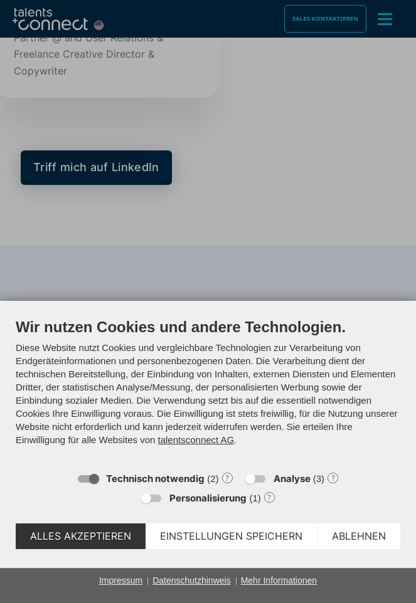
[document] (208, 391)
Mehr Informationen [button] (279, 580)
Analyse (292, 479)
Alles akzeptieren (80, 536)
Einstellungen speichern (231, 536)
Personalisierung (208, 498)
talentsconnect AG (196, 439)
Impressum (120, 580)
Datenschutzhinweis (191, 580)
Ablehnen (359, 536)
